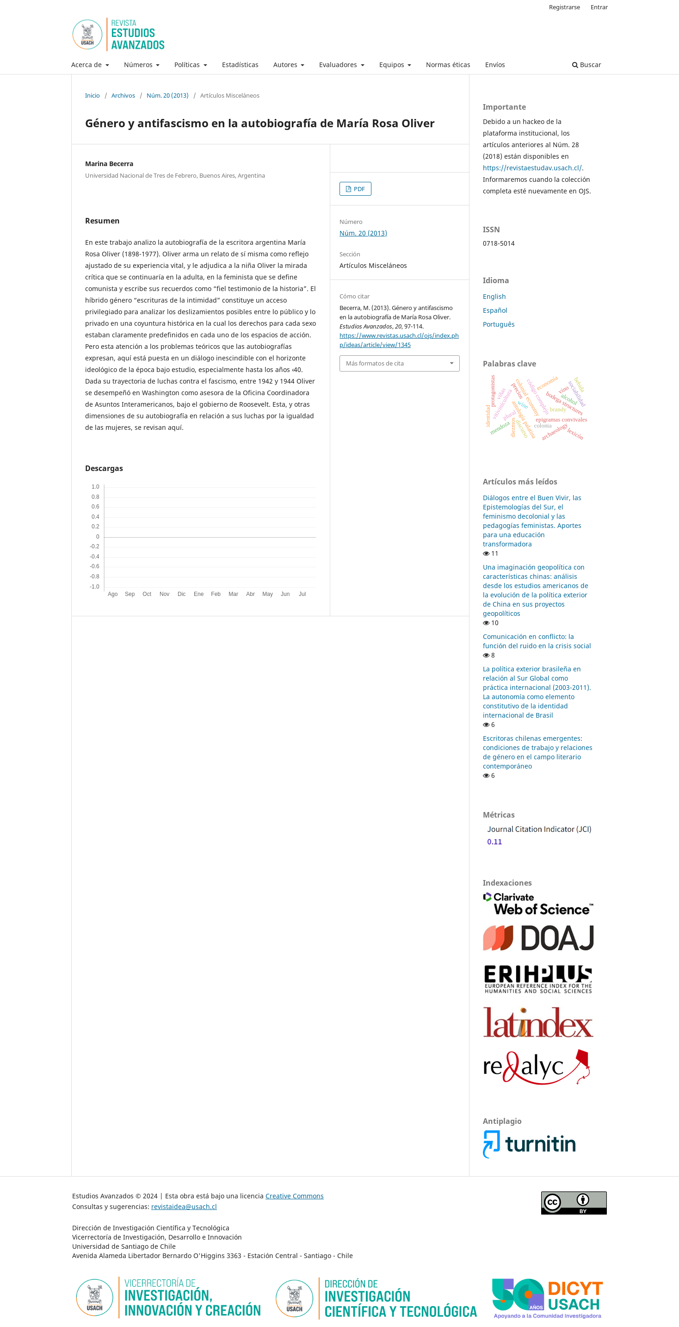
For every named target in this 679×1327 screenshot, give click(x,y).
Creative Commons (294, 1195)
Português (499, 324)
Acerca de (87, 64)
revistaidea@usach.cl (184, 1206)
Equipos (392, 64)
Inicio (92, 95)
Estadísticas (240, 64)
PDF (358, 189)
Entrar (599, 7)
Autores (286, 64)
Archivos (123, 95)
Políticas (188, 64)
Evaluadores (339, 64)
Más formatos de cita (375, 363)
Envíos (495, 64)
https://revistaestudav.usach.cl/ (532, 167)
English (494, 296)
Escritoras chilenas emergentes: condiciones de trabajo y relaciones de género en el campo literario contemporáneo (538, 752)
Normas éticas (448, 64)
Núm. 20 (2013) (168, 95)
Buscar (586, 64)
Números (139, 64)
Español (495, 310)
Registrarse (564, 7)
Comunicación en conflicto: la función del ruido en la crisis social (537, 641)
